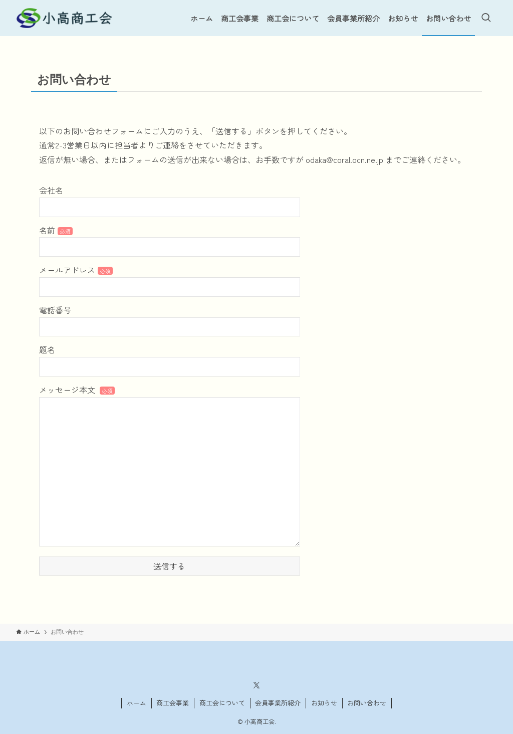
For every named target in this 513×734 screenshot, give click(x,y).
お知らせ (324, 702)
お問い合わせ (366, 702)
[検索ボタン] (486, 18)
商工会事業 (172, 702)
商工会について (222, 702)
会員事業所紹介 (278, 702)
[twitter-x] (256, 685)
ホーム (136, 702)
